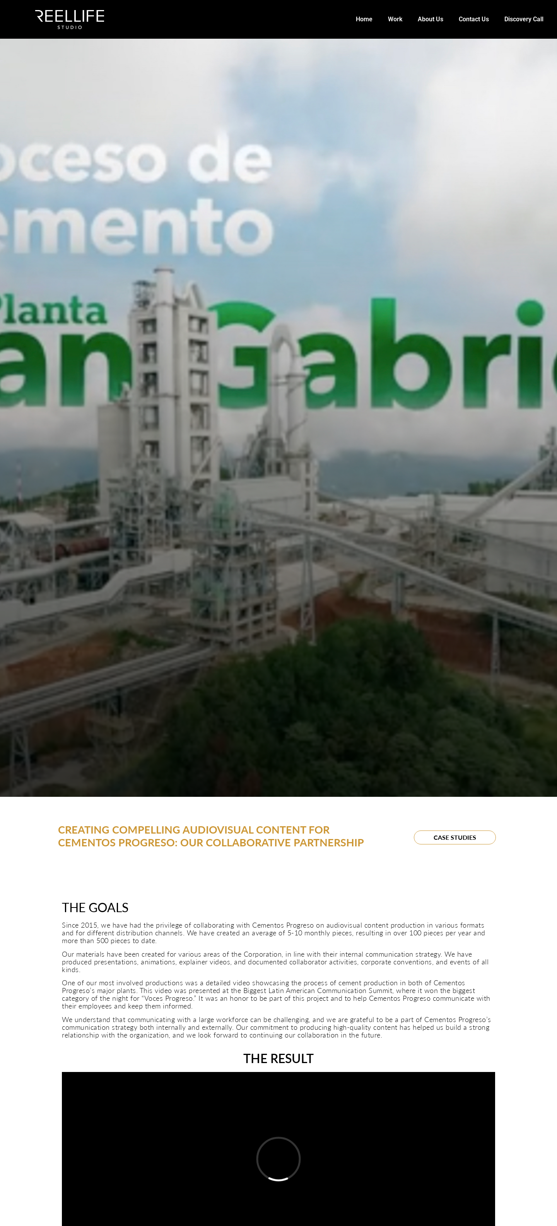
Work (395, 19)
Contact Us (474, 19)
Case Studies (455, 837)
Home (364, 19)
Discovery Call (523, 19)
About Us (430, 19)
